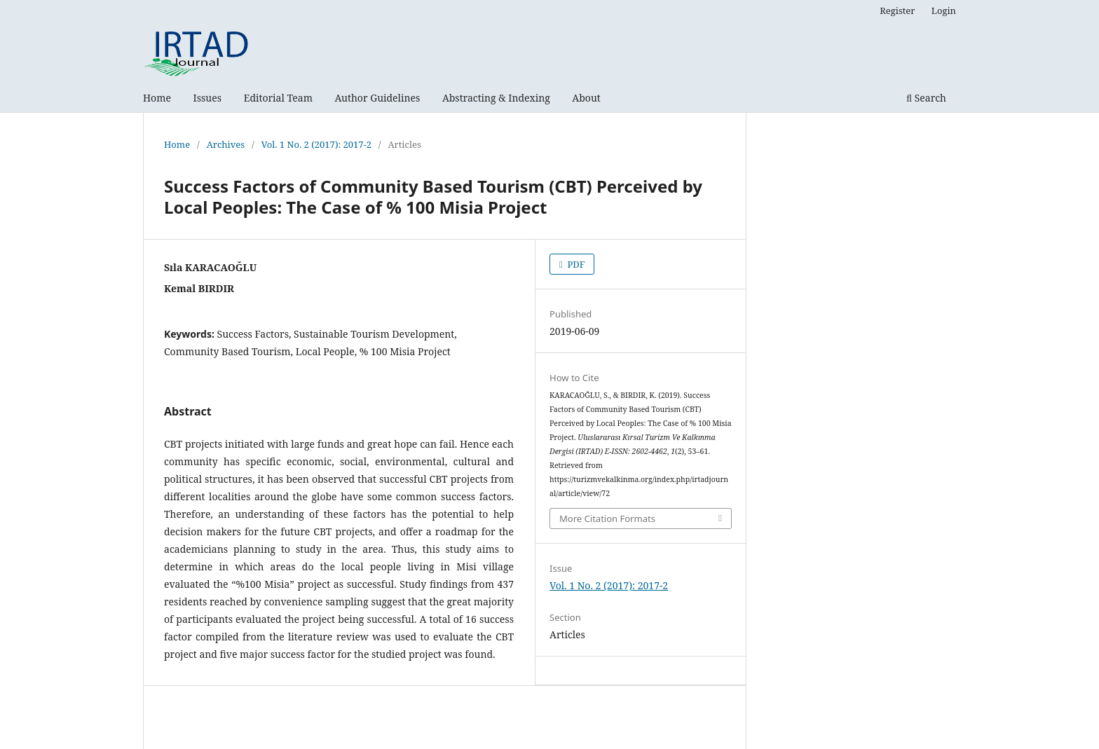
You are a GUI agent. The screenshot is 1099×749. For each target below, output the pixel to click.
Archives (226, 144)
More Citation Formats (607, 518)
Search (926, 97)
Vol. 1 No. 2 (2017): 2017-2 (316, 144)
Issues (207, 97)
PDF (575, 264)
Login (943, 10)
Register (897, 10)
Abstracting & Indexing (496, 97)
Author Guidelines (378, 97)
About (586, 97)
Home (157, 97)
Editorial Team (278, 97)
